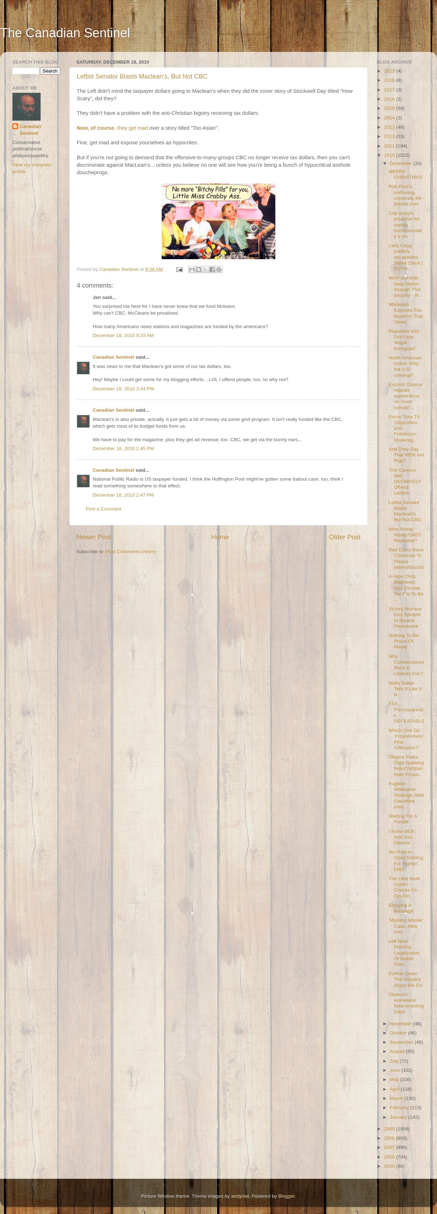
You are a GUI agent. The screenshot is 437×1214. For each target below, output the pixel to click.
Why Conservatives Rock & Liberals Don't (407, 665)
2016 (390, 99)
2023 (390, 71)
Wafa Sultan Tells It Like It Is (405, 688)
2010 (390, 155)
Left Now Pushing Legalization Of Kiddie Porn (404, 952)
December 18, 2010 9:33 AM (123, 335)
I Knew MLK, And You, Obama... (402, 837)
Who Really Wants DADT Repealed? (405, 534)
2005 (390, 1166)
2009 (390, 1129)
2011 (390, 146)
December (401, 163)
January (399, 1117)
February (400, 1107)
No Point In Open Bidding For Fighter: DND (406, 860)
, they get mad (112, 128)
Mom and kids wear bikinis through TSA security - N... (405, 286)
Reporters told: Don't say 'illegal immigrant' (404, 339)
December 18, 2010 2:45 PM (123, 448)
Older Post (345, 537)
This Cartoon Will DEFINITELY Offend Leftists (405, 481)
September (402, 1042)
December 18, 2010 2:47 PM (123, 495)
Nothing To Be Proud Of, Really (404, 641)
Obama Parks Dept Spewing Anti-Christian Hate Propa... (406, 765)
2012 (390, 136)
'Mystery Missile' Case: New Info (406, 926)
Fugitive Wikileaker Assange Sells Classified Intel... (407, 795)
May (395, 1079)
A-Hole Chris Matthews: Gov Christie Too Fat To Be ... (406, 588)
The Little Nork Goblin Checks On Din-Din (404, 887)
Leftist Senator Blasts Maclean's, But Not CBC (142, 76)
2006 (390, 1157)
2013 (390, 127)
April (395, 1089)
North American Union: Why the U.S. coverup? (405, 366)
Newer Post (93, 537)
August (398, 1051)
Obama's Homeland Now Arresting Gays (406, 1003)
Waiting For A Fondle (403, 818)
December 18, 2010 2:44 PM (123, 388)
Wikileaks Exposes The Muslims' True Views (406, 313)
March (397, 1098)
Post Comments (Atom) (131, 551)
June (395, 1070)
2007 (390, 1147)
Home (220, 537)
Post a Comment (104, 509)
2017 (390, 89)
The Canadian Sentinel (65, 33)
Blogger (286, 1196)
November (401, 1023)
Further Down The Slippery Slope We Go (405, 979)
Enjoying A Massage (401, 908)
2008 (390, 1138)
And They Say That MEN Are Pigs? (406, 454)
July (395, 1061)
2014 (390, 118)
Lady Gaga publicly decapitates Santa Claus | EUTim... (406, 257)
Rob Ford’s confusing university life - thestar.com (407, 195)
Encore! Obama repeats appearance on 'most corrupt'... (405, 396)
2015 (390, 108)
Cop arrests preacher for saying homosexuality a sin (405, 224)
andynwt (240, 1196)
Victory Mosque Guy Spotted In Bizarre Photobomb (405, 617)
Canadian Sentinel (113, 357)
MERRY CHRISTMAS (405, 174)
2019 (390, 80)
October (399, 1033)
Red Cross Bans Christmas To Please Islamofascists (406, 558)
